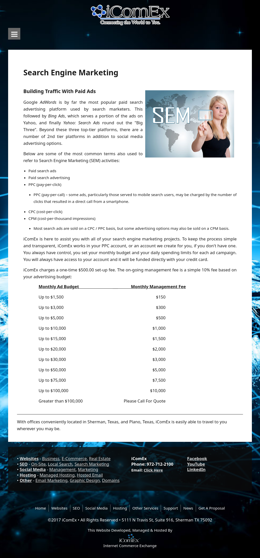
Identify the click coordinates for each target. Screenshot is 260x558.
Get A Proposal (212, 508)
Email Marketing (52, 480)
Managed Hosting (57, 475)
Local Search (60, 464)
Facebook (197, 458)
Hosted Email (90, 475)
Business (50, 458)
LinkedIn (196, 469)
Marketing (88, 469)
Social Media (33, 469)
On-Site (38, 464)
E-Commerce (74, 458)
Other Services (145, 508)
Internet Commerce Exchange (130, 545)
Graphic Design (85, 480)
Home (40, 508)
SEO (24, 464)
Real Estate (99, 458)
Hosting (28, 475)
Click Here (153, 470)
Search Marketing (92, 464)
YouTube (196, 464)
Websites (29, 458)
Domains (111, 480)
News (188, 508)
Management (62, 469)
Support (171, 508)
